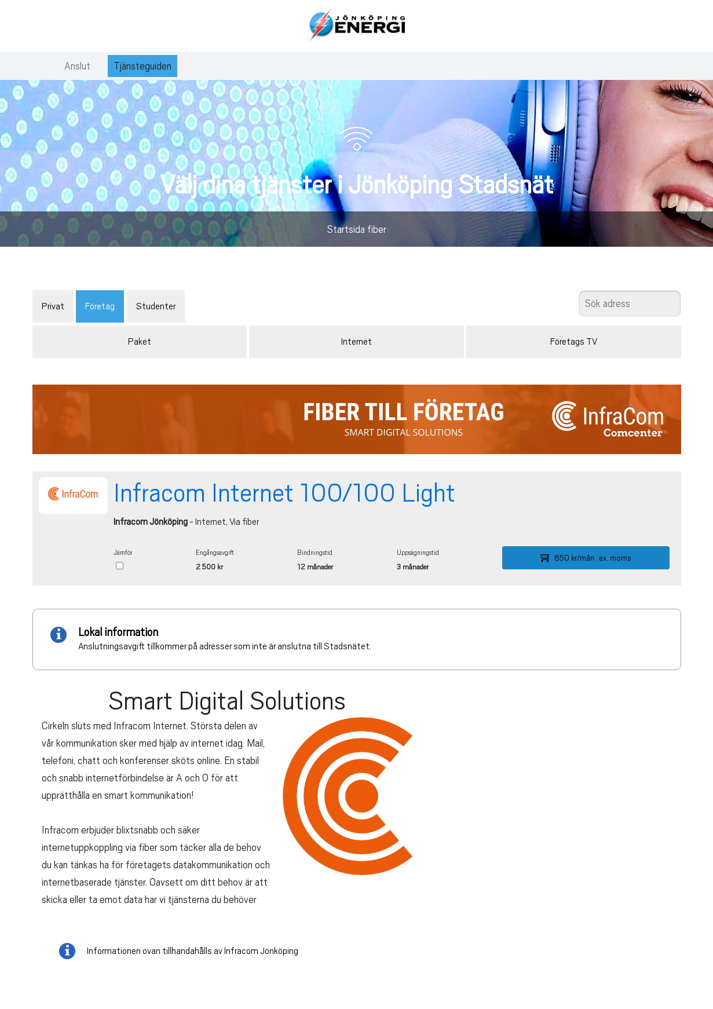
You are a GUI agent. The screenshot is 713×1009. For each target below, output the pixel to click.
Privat (53, 306)
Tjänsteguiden (142, 66)
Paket (139, 342)
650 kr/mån (585, 557)
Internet (356, 342)
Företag (100, 306)
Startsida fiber (356, 229)
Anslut (77, 66)
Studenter (155, 306)
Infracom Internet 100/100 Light (284, 492)
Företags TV (573, 342)
